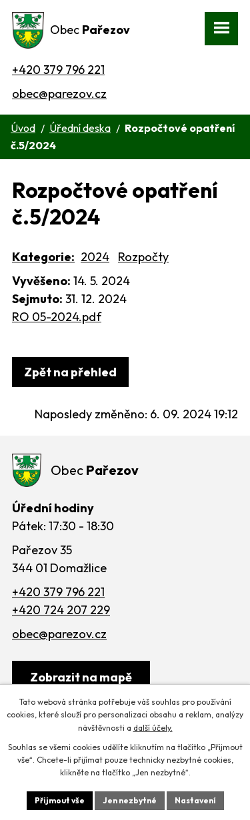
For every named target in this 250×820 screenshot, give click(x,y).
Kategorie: (43, 256)
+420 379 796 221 (58, 69)
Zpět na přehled (70, 372)
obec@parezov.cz (59, 93)
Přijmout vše (60, 800)
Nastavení (195, 800)
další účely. (153, 728)
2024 (95, 256)
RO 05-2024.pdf (56, 316)
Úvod (23, 128)
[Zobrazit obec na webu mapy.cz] (81, 677)
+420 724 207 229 (61, 609)
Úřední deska (80, 128)
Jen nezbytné (130, 800)
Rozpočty (143, 256)
